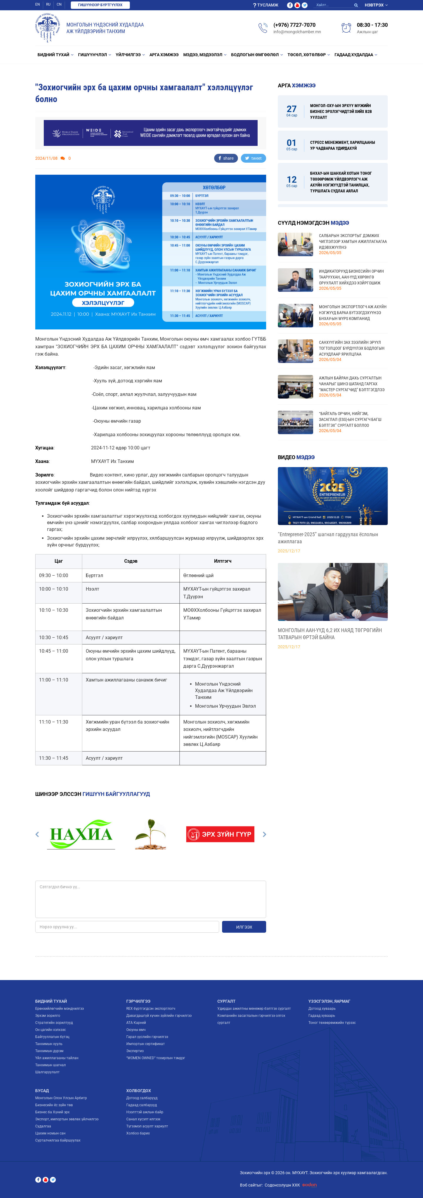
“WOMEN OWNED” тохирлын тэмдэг (155, 1058)
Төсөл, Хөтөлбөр (307, 54)
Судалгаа (43, 1126)
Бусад (42, 1090)
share (226, 158)
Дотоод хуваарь (322, 1009)
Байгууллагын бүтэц (52, 1037)
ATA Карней (136, 1023)
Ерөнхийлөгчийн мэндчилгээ (59, 1009)
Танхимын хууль (49, 1044)
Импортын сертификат (145, 1044)
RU (48, 4)
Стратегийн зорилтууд (54, 1023)
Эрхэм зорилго (47, 1016)
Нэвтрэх (374, 5)
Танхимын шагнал (50, 1065)
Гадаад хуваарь (321, 1016)
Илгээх (244, 927)
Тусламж (265, 5)
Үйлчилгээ (128, 54)
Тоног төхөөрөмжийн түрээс (332, 1023)
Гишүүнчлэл (92, 54)
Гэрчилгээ (138, 1001)
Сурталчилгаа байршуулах (57, 1140)
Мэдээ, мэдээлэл (202, 54)
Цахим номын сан (50, 1133)
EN (37, 4)
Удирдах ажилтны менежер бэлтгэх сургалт (254, 1009)
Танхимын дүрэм (49, 1051)
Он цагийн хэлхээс (50, 1030)
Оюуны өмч (136, 1030)
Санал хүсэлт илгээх (143, 1119)
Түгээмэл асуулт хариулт (147, 1126)
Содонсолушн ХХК (292, 1185)
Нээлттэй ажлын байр (144, 1112)
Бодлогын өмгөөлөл (255, 54)
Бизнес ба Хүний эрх (52, 1112)
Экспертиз (135, 1051)
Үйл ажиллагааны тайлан (56, 1058)
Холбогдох (138, 1090)
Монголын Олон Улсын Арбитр (61, 1098)
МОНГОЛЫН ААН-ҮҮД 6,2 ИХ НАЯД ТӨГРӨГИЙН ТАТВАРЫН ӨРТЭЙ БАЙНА (330, 633)
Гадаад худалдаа (354, 54)
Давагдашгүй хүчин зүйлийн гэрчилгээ (159, 1016)
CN (59, 4)
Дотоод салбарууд (141, 1098)
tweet (253, 158)
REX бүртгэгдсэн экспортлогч (150, 1009)
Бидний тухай (53, 54)
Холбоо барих (138, 1133)
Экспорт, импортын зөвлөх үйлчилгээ (66, 1119)
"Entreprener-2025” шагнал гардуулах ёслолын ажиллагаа (328, 537)
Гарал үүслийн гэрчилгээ (147, 1037)
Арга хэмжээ (164, 54)
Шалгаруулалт (47, 1072)
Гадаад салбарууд (141, 1105)
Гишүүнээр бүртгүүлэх (100, 5)
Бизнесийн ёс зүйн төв (54, 1105)
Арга (296, 85)
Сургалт (226, 1001)
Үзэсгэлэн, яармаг (329, 1001)
